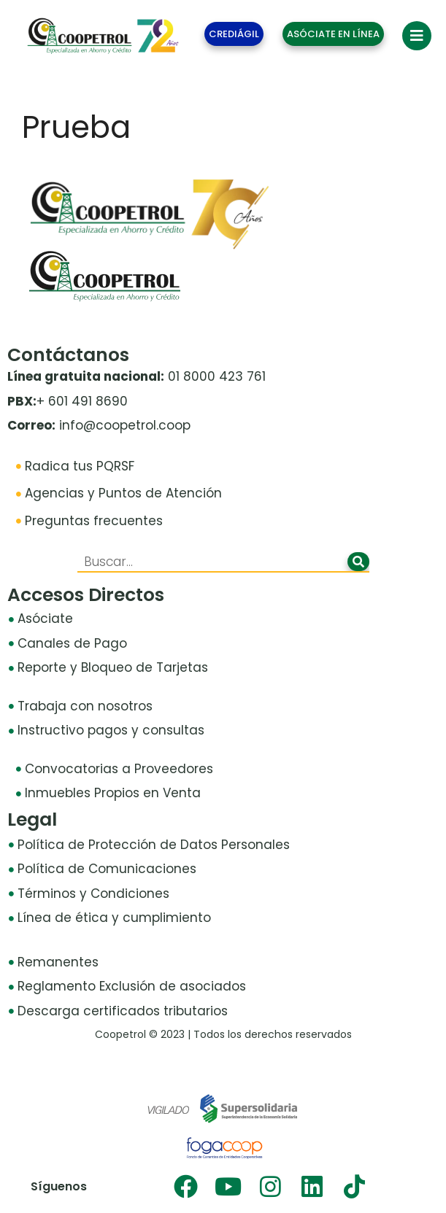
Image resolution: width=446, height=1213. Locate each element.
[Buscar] (358, 561)
